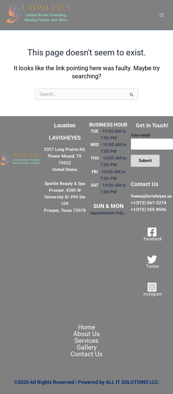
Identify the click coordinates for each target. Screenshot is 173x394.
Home (86, 327)
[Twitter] (152, 261)
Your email (152, 141)
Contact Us (86, 354)
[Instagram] (152, 289)
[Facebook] (152, 234)
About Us (86, 334)
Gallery (87, 347)
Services (86, 340)
